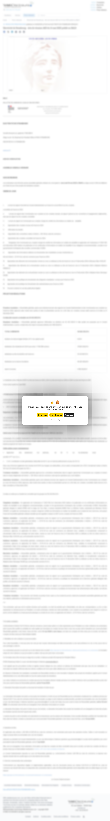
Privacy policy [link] (55, 420)
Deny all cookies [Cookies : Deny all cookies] (56, 415)
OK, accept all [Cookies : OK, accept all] (42, 415)
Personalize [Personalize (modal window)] (69, 415)
